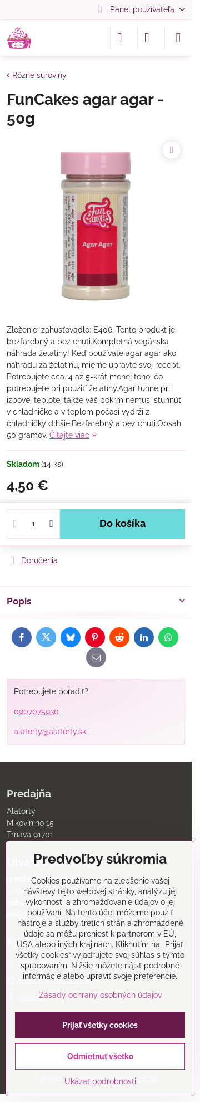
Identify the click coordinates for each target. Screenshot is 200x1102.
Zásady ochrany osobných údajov (100, 995)
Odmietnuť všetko (100, 1056)
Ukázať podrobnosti (100, 1081)
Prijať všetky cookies (100, 1025)
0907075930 (36, 711)
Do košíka (122, 523)
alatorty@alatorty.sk (50, 731)
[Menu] (178, 38)
